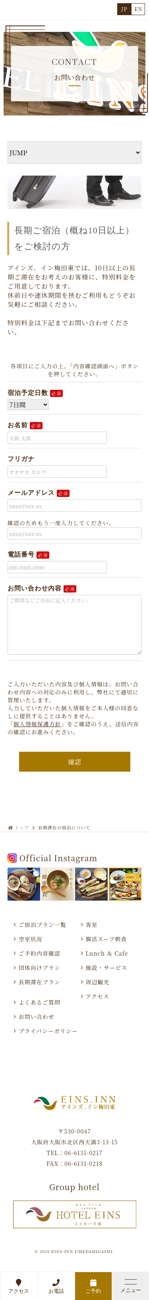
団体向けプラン (39, 968)
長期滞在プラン (39, 982)
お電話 (56, 1286)
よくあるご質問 (39, 1002)
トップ (22, 827)
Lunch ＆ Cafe (107, 953)
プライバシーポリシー (48, 1031)
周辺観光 (98, 982)
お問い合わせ (36, 1016)
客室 (92, 925)
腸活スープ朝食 (106, 939)
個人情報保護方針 (37, 724)
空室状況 (31, 939)
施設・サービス (107, 968)
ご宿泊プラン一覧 (42, 925)
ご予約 (93, 1286)
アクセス (18, 1286)
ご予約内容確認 (39, 953)
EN (138, 9)
